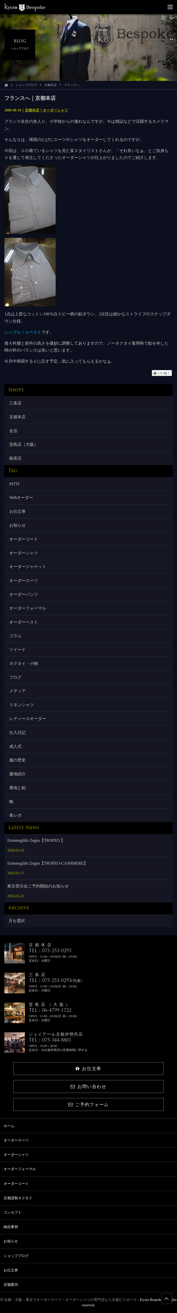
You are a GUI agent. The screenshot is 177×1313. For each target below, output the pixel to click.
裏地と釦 (17, 788)
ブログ (15, 677)
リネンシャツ (21, 705)
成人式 (15, 746)
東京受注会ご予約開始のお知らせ (38, 886)
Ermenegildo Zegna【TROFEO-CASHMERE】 (47, 863)
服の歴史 (17, 760)
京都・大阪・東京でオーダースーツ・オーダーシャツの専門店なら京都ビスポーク (70, 1300)
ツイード (17, 649)
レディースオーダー (27, 718)
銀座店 (15, 458)
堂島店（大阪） (23, 444)
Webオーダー (21, 497)
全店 (13, 431)
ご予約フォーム (88, 1104)
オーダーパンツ (23, 594)
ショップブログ (26, 85)
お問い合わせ (88, 1086)
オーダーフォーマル (27, 608)
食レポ (15, 815)
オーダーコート (23, 539)
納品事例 (11, 1227)
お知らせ (17, 525)
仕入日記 (17, 732)
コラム (15, 636)
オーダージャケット (27, 566)
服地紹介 (17, 774)
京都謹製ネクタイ (18, 1198)
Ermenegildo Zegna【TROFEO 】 (36, 840)
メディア (17, 691)
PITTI (14, 484)
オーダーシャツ (55, 110)
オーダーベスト (23, 622)
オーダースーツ (23, 580)
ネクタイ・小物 (23, 663)
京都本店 (50, 85)
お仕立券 (17, 511)
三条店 (15, 403)
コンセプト (13, 1212)
